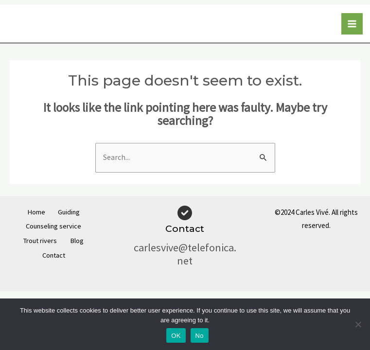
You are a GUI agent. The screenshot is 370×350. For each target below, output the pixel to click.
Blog (81, 239)
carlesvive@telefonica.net (185, 253)
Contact (53, 252)
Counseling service (53, 225)
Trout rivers (36, 239)
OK (175, 335)
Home (32, 212)
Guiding (72, 212)
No (199, 335)
